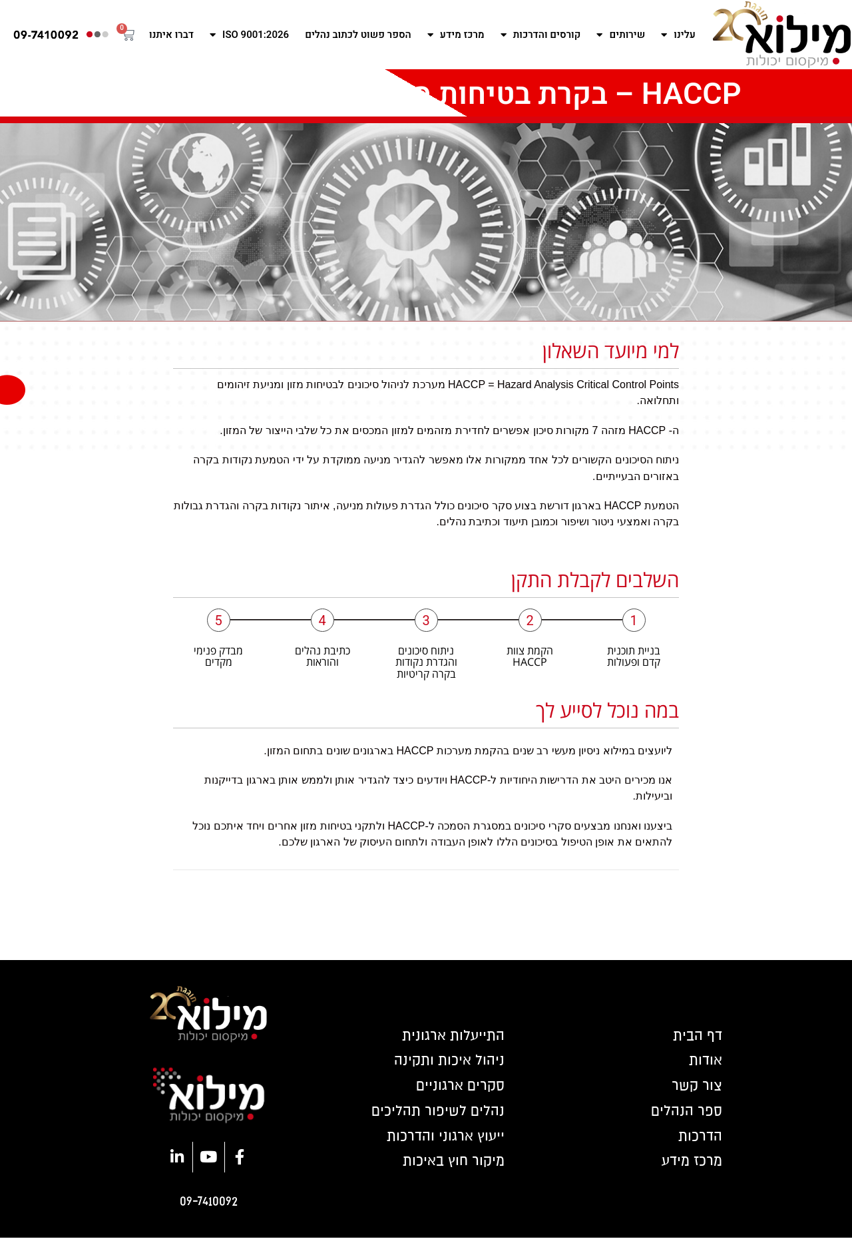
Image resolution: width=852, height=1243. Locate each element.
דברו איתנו (171, 34)
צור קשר (695, 1088)
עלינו (678, 35)
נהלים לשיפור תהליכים (435, 1114)
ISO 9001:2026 (249, 35)
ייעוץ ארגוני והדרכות (443, 1141)
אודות (704, 1061)
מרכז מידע (456, 35)
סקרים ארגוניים (458, 1088)
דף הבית (695, 1035)
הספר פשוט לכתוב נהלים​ (358, 34)
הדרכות (699, 1141)
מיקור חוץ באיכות (450, 1168)
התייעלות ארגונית (451, 1035)
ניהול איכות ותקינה (446, 1061)
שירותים (620, 35)
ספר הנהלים (684, 1114)
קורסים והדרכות (541, 35)
